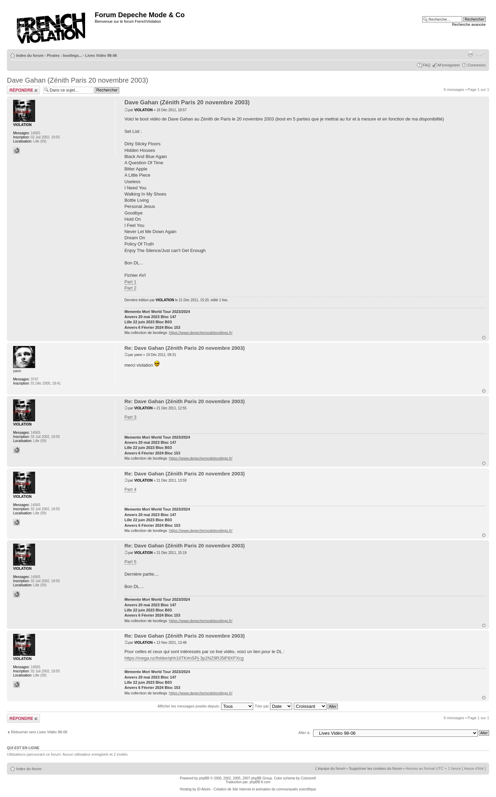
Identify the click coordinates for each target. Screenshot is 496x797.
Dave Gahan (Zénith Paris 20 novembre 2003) (77, 80)
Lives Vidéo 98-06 (101, 55)
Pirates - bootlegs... (64, 55)
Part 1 (130, 281)
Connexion (476, 65)
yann (138, 355)
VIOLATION (143, 110)
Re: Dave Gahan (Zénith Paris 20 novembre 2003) (184, 348)
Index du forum (29, 55)
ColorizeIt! (308, 778)
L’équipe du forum (330, 768)
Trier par (273, 706)
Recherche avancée (469, 24)
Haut (484, 337)
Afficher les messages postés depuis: (205, 706)
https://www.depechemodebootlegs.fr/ (200, 333)
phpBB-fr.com (260, 782)
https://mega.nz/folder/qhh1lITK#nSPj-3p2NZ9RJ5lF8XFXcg (184, 658)
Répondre (23, 90)
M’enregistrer (449, 65)
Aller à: (304, 733)
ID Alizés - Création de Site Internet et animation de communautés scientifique (256, 789)
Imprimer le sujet (470, 54)
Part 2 (130, 288)
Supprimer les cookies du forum (375, 768)
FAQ (426, 65)
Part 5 (130, 561)
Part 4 (130, 489)
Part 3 (130, 417)
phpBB (204, 778)
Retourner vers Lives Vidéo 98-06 (39, 732)
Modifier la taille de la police (481, 54)
